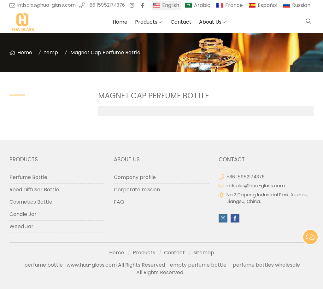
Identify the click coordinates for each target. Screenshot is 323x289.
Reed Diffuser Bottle (34, 189)
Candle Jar (23, 214)
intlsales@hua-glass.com (46, 5)
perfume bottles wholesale (266, 265)
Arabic (202, 5)
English (170, 5)
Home (120, 22)
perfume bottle (45, 265)
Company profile (135, 177)
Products (146, 22)
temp (51, 52)
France (234, 5)
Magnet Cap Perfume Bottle (105, 52)
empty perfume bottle (198, 265)
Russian (301, 5)
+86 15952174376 (106, 5)
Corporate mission (137, 189)
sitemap (204, 252)
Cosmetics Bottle (30, 201)
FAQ (119, 201)
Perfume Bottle (28, 177)
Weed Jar (21, 226)
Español (267, 5)
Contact (181, 22)
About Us (210, 22)
